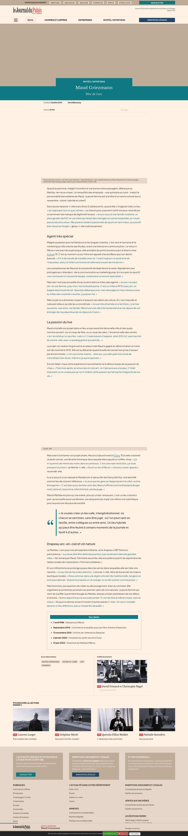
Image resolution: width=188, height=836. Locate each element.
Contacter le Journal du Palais (81, 813)
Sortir (15, 821)
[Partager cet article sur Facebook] (136, 109)
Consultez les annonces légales (138, 789)
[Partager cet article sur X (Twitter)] (131, 109)
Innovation (69, 3)
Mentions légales (76, 816)
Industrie (84, 3)
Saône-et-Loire (70, 662)
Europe (16, 805)
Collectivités (18, 801)
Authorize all (110, 834)
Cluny (117, 455)
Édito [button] (30, 20)
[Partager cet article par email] (145, 109)
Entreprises (85, 20)
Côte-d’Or (74, 789)
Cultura (51, 254)
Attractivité (124, 3)
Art (82, 662)
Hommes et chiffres (56, 20)
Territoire (55, 3)
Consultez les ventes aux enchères (139, 805)
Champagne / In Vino (22, 797)
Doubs (72, 793)
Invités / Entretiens (114, 20)
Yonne (71, 801)
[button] (16, 20)
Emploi (111, 3)
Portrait (46, 665)
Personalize (135, 834)
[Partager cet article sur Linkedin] (140, 109)
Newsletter (157, 3)
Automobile (18, 809)
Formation (98, 3)
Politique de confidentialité (80, 821)
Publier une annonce (133, 793)
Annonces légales (85, 774)
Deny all (124, 834)
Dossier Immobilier (21, 813)
